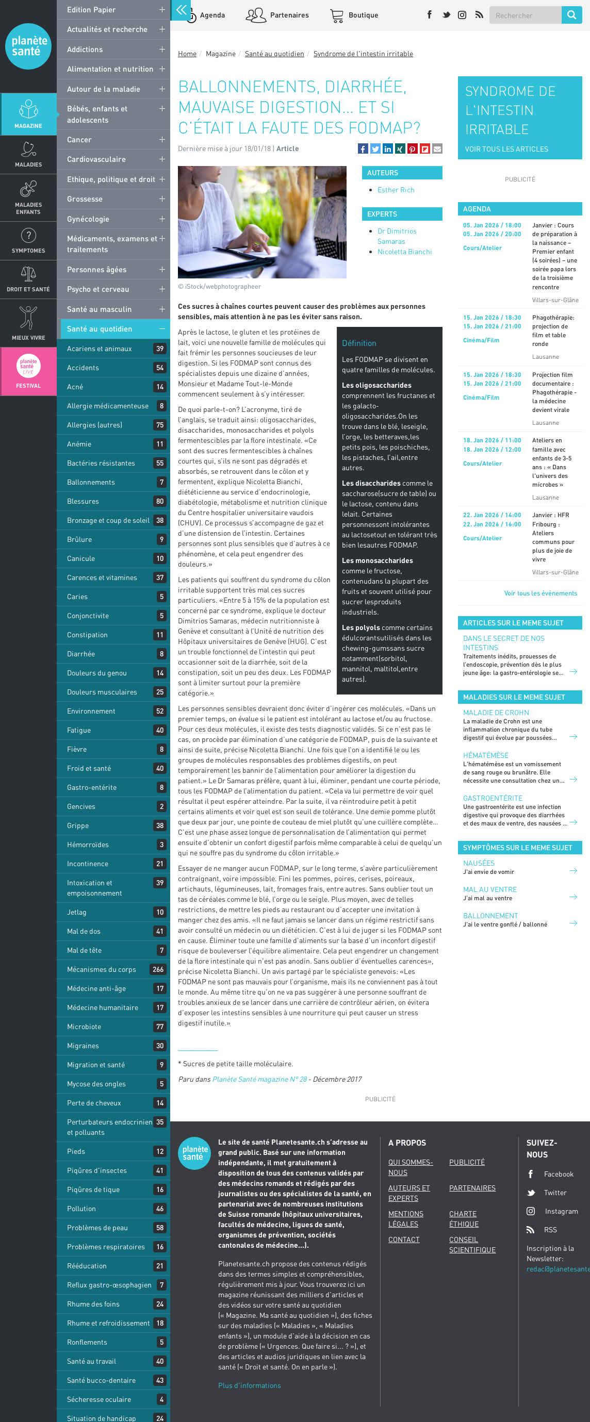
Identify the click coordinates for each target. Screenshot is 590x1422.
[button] (363, 148)
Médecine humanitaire (102, 1007)
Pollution (81, 1208)
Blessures (83, 501)
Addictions (85, 49)
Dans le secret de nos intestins (504, 643)
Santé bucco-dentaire (101, 1380)
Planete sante (28, 46)
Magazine (28, 125)
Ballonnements (91, 481)
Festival (28, 385)
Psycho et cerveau (98, 288)
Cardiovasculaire (96, 158)
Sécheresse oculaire (99, 1399)
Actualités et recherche (107, 29)
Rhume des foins (93, 1303)
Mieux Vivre (28, 337)
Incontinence (87, 863)
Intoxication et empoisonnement (94, 887)
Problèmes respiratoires (106, 1246)
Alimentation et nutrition (110, 68)
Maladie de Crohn (496, 712)
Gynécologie (88, 218)
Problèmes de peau (97, 1227)
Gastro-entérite (92, 787)
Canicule (81, 558)
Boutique (363, 14)
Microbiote (84, 1026)
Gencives (81, 806)
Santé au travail (91, 1361)
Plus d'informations (249, 1385)
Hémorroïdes (88, 844)
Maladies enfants (28, 207)
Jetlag (77, 911)
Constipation (87, 634)
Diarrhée (81, 653)
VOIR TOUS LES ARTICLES (506, 148)
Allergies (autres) (94, 424)
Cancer (79, 139)
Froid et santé (89, 768)
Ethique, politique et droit (111, 179)
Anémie (79, 443)
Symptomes (28, 250)
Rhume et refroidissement (108, 1322)
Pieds (76, 1151)
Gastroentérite (492, 797)
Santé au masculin (99, 308)
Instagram (552, 1210)
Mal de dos (84, 931)
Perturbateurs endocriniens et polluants (111, 1126)
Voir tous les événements (540, 593)
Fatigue (79, 729)
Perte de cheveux (94, 1102)
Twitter (547, 1192)
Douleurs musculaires (102, 691)
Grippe (78, 825)
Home (187, 53)
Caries (77, 596)
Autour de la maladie (103, 88)
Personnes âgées (96, 269)
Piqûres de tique (93, 1189)
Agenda (212, 14)
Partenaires (289, 14)
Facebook (550, 1174)
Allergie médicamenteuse (108, 405)
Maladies (28, 164)
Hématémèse (486, 755)
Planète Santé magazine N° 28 (259, 1078)
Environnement (91, 710)
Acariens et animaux (99, 348)
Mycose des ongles (96, 1083)
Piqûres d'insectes (97, 1170)
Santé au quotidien (100, 328)
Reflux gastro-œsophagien (109, 1284)
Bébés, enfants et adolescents (97, 114)
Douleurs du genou (97, 672)
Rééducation (87, 1265)
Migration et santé (96, 1064)
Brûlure (79, 539)
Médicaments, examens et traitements (112, 244)
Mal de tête (84, 950)
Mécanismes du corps (101, 969)
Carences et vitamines (102, 577)
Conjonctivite (88, 615)
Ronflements (87, 1341)
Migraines (83, 1045)
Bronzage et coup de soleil (108, 520)
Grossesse (85, 198)
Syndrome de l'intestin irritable (363, 53)
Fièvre (77, 749)
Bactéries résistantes (101, 462)
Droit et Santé (28, 289)
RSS (542, 1230)
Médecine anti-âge (96, 988)
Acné (75, 386)
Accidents (83, 367)
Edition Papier (91, 9)
